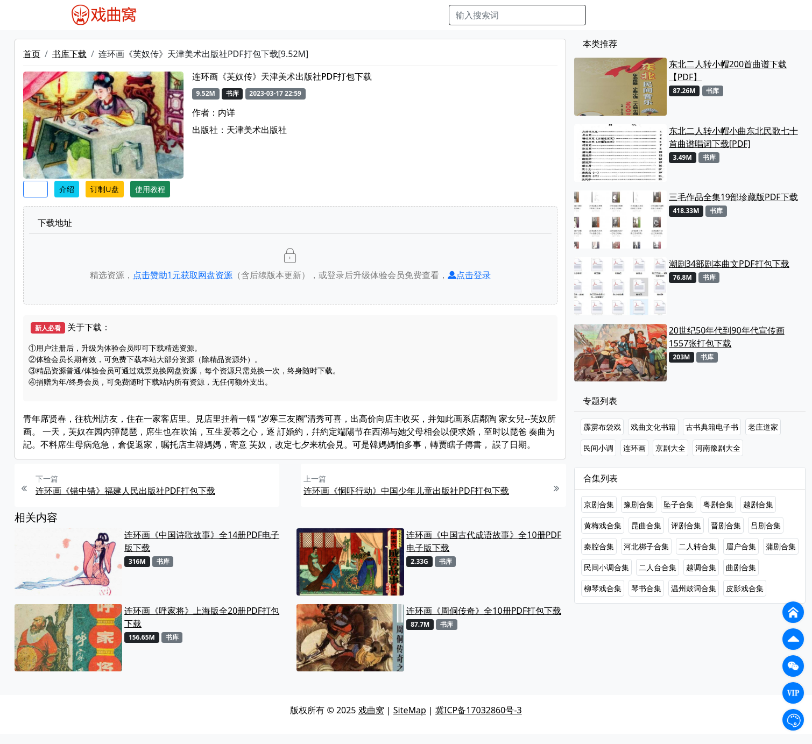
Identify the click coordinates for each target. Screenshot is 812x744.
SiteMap (409, 710)
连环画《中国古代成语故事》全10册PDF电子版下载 (483, 541)
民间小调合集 (606, 567)
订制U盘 (104, 189)
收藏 (35, 189)
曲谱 (434, 15)
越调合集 (701, 567)
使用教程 (150, 189)
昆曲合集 (646, 525)
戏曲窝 (371, 710)
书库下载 (69, 54)
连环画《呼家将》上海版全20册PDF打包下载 (201, 617)
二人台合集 (657, 567)
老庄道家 (763, 427)
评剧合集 (686, 525)
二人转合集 (697, 546)
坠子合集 (678, 504)
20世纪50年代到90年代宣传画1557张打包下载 (727, 336)
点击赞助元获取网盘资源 (182, 275)
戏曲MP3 (220, 15)
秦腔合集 (599, 546)
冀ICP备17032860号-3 (478, 710)
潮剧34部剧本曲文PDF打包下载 (729, 264)
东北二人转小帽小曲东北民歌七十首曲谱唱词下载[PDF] (733, 137)
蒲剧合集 (781, 546)
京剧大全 (670, 448)
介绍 (66, 189)
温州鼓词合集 (693, 588)
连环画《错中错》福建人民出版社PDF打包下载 (125, 491)
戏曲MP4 (178, 15)
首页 (31, 54)
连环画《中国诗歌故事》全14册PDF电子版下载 (201, 541)
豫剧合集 (639, 504)
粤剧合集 (718, 504)
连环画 (634, 448)
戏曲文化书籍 (653, 427)
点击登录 (469, 275)
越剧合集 (758, 504)
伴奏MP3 (336, 15)
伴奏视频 (378, 15)
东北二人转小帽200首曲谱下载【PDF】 (728, 70)
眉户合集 (741, 546)
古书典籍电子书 (712, 427)
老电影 (258, 15)
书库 (411, 15)
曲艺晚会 (295, 15)
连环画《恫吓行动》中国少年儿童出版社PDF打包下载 (406, 491)
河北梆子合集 (646, 546)
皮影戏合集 (745, 588)
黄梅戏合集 (603, 525)
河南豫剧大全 (717, 448)
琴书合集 (646, 588)
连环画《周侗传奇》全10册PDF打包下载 (483, 611)
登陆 (748, 15)
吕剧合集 (766, 525)
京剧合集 (599, 504)
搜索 (603, 15)
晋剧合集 (726, 525)
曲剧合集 (741, 567)
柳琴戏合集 (603, 588)
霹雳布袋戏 (602, 427)
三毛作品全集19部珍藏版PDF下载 (733, 197)
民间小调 (598, 448)
